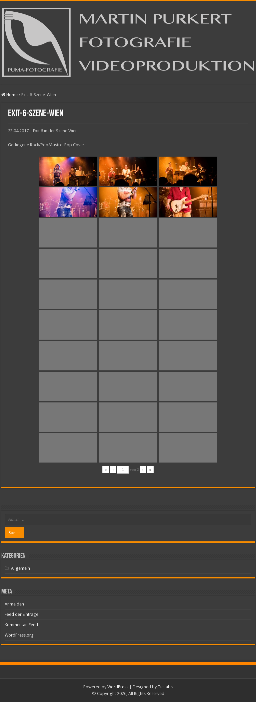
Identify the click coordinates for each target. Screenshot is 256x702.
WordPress (117, 686)
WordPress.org (19, 635)
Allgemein (20, 568)
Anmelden (14, 603)
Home (9, 94)
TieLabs (165, 686)
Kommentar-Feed (21, 624)
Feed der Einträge (21, 614)
